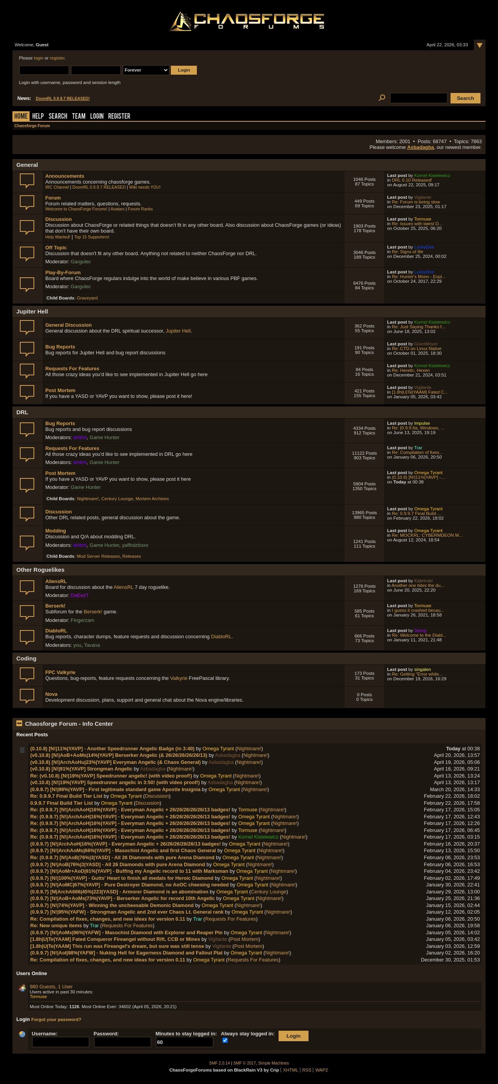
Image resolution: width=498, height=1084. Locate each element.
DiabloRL (56, 631)
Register (119, 117)
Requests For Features (72, 368)
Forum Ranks (140, 209)
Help (38, 117)
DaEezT (80, 595)
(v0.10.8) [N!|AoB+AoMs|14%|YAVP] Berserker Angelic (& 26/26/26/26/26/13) (118, 755)
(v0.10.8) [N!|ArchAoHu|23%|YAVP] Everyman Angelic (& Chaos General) (115, 762)
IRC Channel (57, 187)
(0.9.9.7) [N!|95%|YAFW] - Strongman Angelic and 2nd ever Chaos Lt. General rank (127, 912)
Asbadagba (420, 147)
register (57, 58)
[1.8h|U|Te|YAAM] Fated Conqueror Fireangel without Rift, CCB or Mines (115, 939)
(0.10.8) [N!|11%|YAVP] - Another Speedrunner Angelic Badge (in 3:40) (112, 748)
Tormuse (422, 219)
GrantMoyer (426, 343)
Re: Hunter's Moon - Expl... (418, 276)
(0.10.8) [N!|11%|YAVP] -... (418, 477)
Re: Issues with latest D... (417, 223)
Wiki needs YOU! (145, 187)
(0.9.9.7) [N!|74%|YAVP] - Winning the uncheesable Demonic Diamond (112, 905)
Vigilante (422, 197)
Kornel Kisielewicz (432, 175)
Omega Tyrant (428, 472)
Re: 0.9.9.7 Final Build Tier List (66, 796)
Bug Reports (60, 347)
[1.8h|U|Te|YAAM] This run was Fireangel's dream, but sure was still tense (117, 946)
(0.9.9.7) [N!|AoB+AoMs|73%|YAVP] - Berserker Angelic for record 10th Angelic (122, 898)
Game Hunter (104, 437)
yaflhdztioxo (135, 545)
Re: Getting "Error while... (417, 674)
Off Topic (56, 247)
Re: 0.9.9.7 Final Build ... (416, 513)
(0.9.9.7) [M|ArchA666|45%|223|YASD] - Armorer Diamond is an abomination (119, 892)
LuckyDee (424, 247)
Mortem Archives (152, 498)
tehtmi (80, 437)
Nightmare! (87, 498)
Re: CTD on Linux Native (416, 348)
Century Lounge (117, 498)
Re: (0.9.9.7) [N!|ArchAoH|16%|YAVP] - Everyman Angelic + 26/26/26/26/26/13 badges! (130, 810)
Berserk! (55, 606)
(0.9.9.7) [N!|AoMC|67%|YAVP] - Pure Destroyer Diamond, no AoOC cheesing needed (129, 885)
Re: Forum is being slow (416, 202)
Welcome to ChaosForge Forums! (76, 209)
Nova (51, 694)
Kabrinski (423, 580)
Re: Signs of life (407, 251)
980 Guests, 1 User (51, 986)
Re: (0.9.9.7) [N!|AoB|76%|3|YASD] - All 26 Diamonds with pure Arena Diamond (122, 857)
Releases (132, 556)
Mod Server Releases (98, 556)
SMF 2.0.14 (219, 1063)
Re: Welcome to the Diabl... (419, 635)
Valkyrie (179, 678)
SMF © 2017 (244, 1063)
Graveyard (87, 298)
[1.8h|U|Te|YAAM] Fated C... (420, 392)
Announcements (64, 176)
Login (96, 117)
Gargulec (81, 261)
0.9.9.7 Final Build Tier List (61, 803)
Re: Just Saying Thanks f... (418, 326)
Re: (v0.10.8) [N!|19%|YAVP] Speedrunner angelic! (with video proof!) (111, 776)
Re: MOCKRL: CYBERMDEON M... (427, 535)
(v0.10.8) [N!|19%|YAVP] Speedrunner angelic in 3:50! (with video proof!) (115, 782)
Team (79, 117)
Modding (55, 531)
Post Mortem (60, 390)
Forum (53, 198)
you (77, 645)
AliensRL (56, 581)
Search (58, 117)
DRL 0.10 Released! (412, 180)
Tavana (92, 645)
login (38, 58)
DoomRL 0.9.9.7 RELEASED (99, 187)
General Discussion (68, 325)
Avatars (117, 209)
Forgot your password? (56, 1019)
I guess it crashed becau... (418, 610)
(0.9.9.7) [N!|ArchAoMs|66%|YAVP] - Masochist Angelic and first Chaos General (123, 850)
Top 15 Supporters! (91, 237)
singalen (422, 669)
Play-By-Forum (63, 272)
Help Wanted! (57, 237)
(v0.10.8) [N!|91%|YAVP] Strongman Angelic (81, 769)
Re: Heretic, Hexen (411, 370)
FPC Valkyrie (60, 672)
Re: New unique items (56, 925)
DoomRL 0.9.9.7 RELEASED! (63, 98)
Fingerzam (82, 620)
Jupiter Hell (178, 331)
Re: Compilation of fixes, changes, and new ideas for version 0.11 (107, 919)
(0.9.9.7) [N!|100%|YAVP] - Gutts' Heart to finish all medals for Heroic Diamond (122, 878)
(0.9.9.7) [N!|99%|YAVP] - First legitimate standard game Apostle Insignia (115, 789)
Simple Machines (273, 1063)
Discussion (58, 219)
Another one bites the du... (418, 585)
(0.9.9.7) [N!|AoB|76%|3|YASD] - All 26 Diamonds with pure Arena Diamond (117, 864)
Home (21, 117)
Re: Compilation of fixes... (417, 452)
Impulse (422, 423)
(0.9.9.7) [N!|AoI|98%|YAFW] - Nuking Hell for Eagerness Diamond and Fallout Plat (126, 953)
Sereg (420, 630)
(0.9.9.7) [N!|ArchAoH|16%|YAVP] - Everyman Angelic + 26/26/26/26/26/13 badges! (125, 844)
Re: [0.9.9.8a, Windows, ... (418, 428)
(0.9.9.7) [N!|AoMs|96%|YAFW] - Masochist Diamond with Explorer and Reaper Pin (126, 932)
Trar (418, 447)
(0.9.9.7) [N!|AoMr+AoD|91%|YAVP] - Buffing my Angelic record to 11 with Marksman (129, 871)
